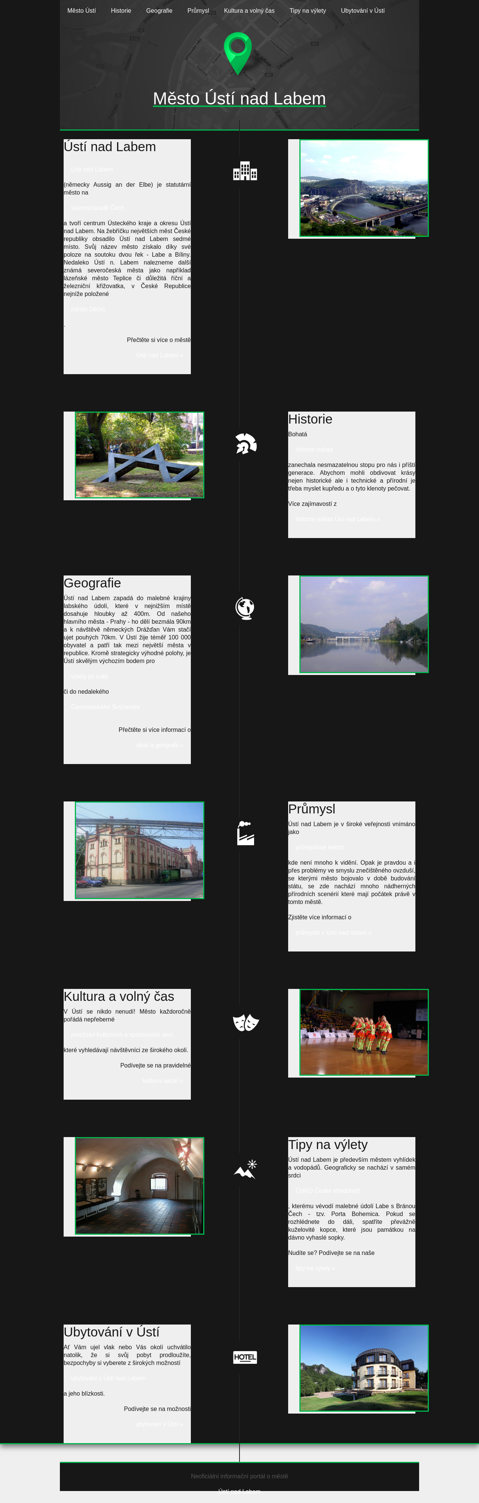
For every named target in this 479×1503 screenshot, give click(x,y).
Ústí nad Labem (92, 169)
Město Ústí (81, 10)
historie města (314, 449)
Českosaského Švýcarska (105, 707)
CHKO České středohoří (328, 1191)
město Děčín (88, 309)
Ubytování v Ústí (363, 10)
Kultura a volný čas (249, 10)
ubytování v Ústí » (159, 1424)
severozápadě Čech (97, 208)
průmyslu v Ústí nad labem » (334, 932)
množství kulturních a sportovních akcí (122, 1035)
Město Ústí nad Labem (239, 98)
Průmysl (198, 10)
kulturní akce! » (163, 1081)
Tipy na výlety (308, 10)
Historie (121, 10)
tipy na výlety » (315, 1268)
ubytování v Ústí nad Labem (108, 1378)
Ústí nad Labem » (159, 355)
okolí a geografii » (159, 745)
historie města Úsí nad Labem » (338, 519)
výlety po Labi (89, 676)
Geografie (159, 10)
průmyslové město (320, 847)
